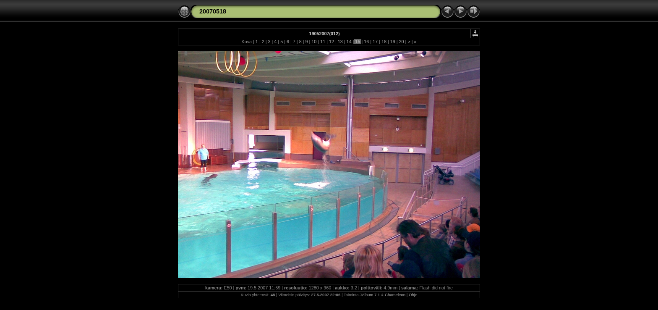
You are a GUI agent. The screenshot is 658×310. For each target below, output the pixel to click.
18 (384, 41)
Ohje (413, 294)
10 (314, 41)
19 (393, 41)
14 (349, 41)
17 (375, 41)
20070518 (212, 11)
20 (401, 41)
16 (366, 41)
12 (331, 41)
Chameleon (395, 294)
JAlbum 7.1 (370, 294)
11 (322, 41)
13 (340, 41)
